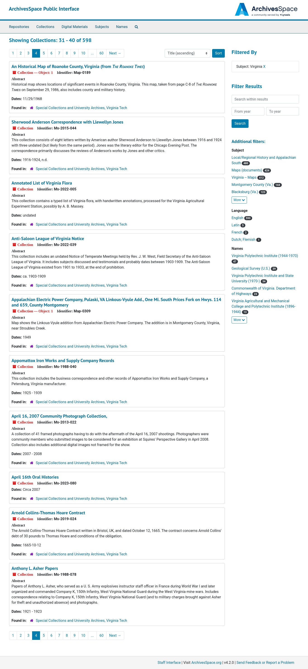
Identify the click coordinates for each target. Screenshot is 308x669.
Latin (238, 225)
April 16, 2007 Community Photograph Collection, (59, 416)
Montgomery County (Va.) (257, 184)
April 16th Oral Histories (35, 477)
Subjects (102, 27)
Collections (45, 27)
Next (115, 53)
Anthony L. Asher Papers (35, 568)
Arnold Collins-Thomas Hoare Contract (48, 513)
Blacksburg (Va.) (249, 192)
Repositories (19, 27)
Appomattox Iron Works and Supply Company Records (63, 360)
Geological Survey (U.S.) (254, 268)
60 (102, 53)
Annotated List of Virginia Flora (42, 183)
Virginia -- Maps (248, 177)
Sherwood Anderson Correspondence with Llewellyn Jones (67, 122)
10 (83, 53)
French (240, 232)
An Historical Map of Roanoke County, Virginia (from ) (78, 66)
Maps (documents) (251, 170)
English (242, 218)
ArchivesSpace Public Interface (44, 8)
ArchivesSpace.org (206, 662)
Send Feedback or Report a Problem (265, 662)
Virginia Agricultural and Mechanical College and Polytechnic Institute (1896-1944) (264, 306)
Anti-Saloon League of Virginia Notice (48, 238)
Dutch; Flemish (246, 239)
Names (122, 27)
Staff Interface (169, 662)
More (239, 200)
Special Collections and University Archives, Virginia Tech (81, 108)
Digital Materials (75, 27)
